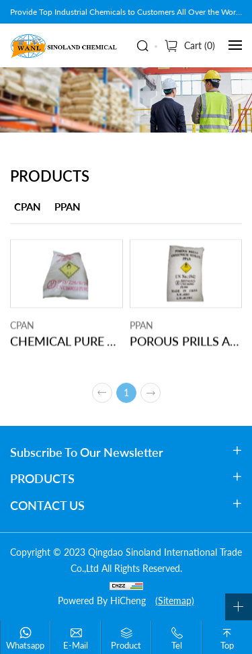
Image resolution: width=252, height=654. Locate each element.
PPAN (67, 207)
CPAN (27, 207)
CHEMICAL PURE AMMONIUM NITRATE (66, 343)
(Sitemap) (174, 600)
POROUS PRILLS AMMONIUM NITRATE (186, 343)
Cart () (199, 45)
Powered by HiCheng (102, 600)
